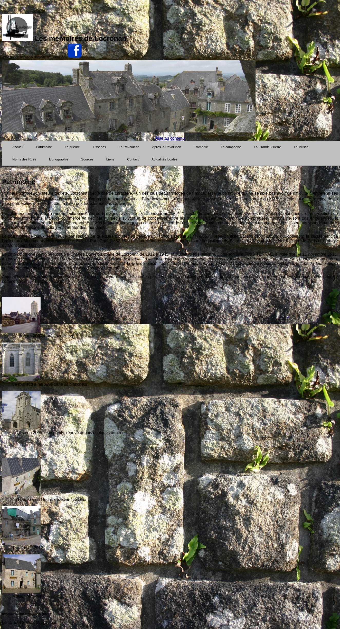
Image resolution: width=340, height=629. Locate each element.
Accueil (17, 147)
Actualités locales (164, 159)
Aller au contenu (170, 138)
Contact (133, 159)
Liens (110, 159)
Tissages (99, 147)
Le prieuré (72, 147)
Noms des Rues (24, 159)
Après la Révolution (166, 147)
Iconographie (58, 159)
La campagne (231, 147)
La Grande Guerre (267, 147)
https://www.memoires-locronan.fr (27, 614)
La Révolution (129, 147)
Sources (87, 159)
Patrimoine (44, 147)
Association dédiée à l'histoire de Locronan (33, 57)
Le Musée (301, 147)
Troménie (201, 147)
